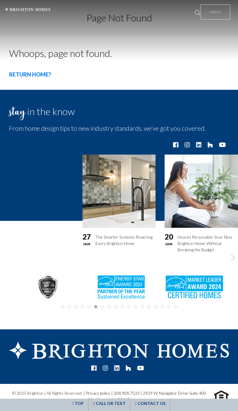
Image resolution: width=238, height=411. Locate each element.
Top (78, 403)
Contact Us (150, 403)
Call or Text (109, 403)
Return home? (30, 74)
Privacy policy (98, 393)
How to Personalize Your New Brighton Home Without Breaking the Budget (205, 243)
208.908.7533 (127, 393)
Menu (215, 12)
